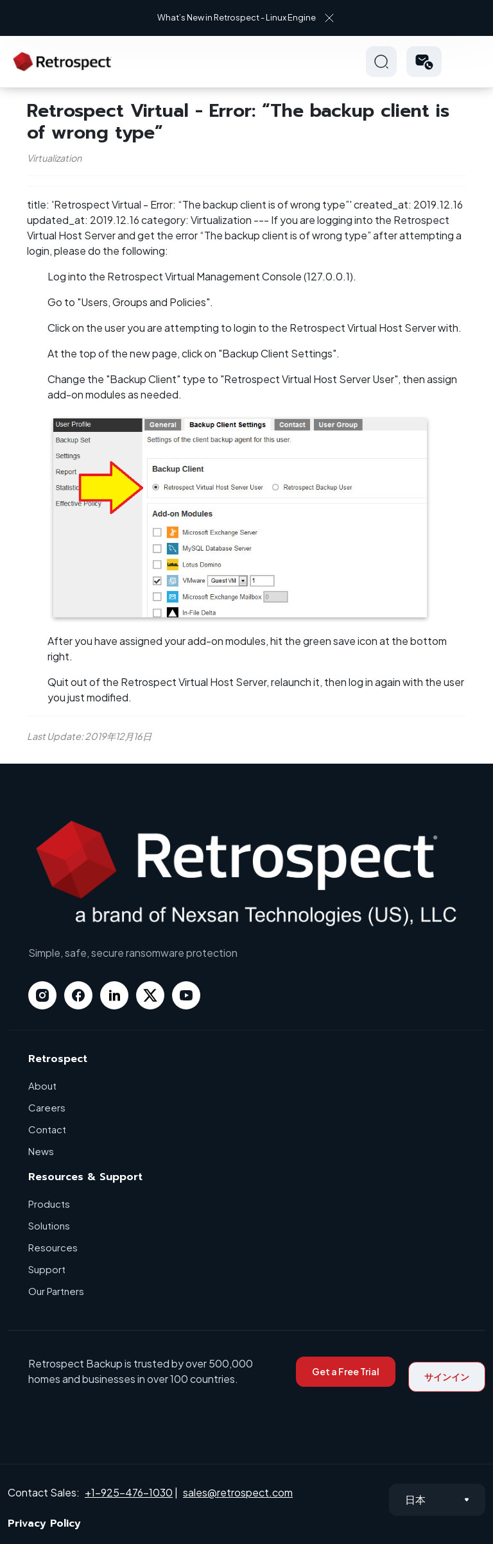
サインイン (446, 1376)
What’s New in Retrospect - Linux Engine (236, 17)
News (41, 1151)
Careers (46, 1107)
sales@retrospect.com (238, 1492)
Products (49, 1203)
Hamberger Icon (469, 61)
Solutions (49, 1225)
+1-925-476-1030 (129, 1492)
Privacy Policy (44, 1523)
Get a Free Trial (345, 1371)
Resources (53, 1247)
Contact (47, 1129)
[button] (424, 61)
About (42, 1085)
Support (46, 1269)
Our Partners (56, 1291)
